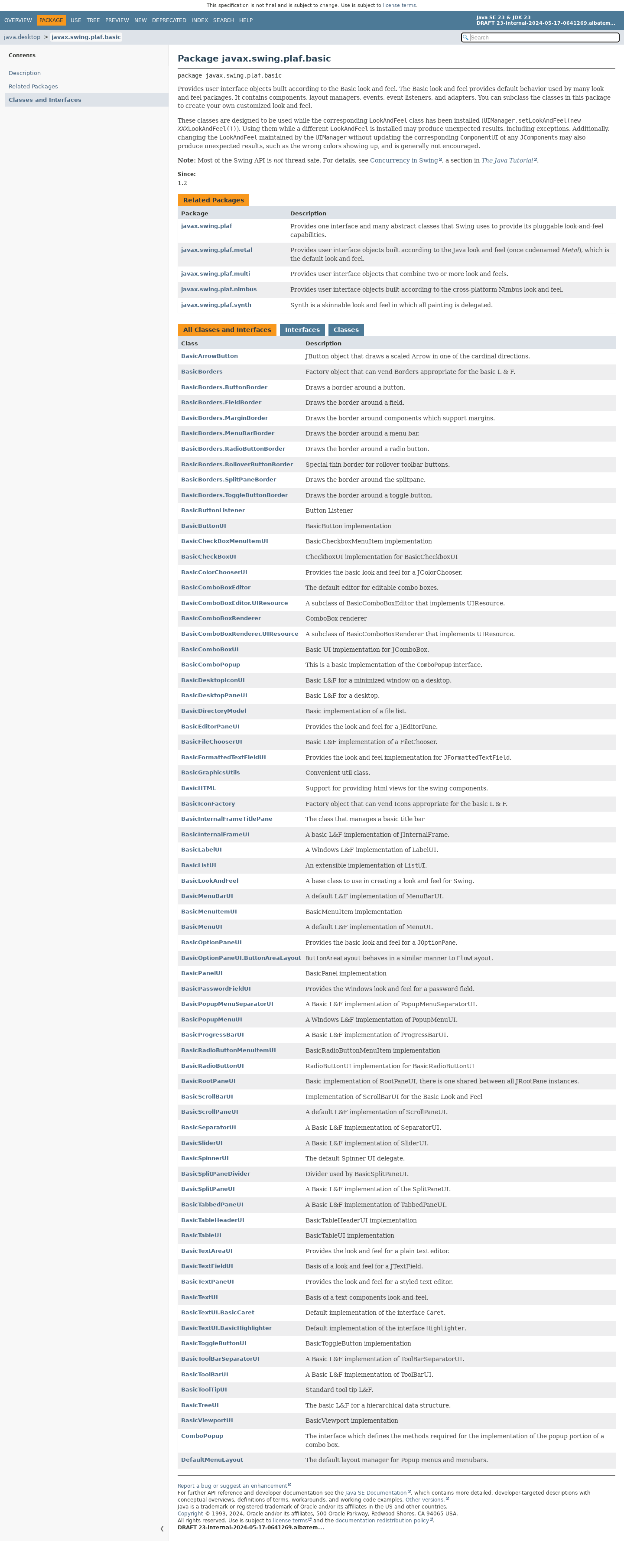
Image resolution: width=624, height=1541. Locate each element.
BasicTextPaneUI (207, 1281)
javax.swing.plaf (206, 226)
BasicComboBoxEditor (215, 587)
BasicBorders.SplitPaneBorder (228, 479)
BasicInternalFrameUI (215, 834)
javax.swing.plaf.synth (216, 305)
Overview (18, 20)
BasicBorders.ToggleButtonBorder (234, 495)
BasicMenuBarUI (207, 896)
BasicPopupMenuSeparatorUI (227, 1004)
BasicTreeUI (200, 1405)
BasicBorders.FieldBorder (221, 402)
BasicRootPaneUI (208, 1081)
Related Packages (33, 86)
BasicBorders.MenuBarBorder (227, 433)
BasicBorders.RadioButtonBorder (233, 448)
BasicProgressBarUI (212, 1034)
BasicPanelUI (202, 973)
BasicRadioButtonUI (212, 1066)
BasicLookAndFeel (209, 881)
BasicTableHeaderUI (212, 1220)
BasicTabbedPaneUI (212, 1204)
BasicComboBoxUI (210, 649)
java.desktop (22, 37)
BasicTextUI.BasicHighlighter (226, 1328)
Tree (93, 20)
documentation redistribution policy (382, 1521)
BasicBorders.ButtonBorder (224, 387)
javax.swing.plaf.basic (86, 37)
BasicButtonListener (213, 510)
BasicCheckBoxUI (208, 556)
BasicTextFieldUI (207, 1266)
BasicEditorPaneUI (210, 726)
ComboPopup (202, 1436)
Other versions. (425, 1500)
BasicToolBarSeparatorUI (220, 1359)
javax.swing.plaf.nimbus (219, 289)
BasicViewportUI (207, 1420)
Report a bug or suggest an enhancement (232, 1486)
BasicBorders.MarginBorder (224, 418)
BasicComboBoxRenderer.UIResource (240, 634)
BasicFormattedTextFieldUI (223, 757)
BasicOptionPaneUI (211, 942)
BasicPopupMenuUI (211, 1019)
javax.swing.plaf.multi (215, 273)
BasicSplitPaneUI (208, 1189)
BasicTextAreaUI (207, 1251)
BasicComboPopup (210, 664)
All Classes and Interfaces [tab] (227, 329)
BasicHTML (198, 788)
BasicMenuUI (201, 926)
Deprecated (169, 20)
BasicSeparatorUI (208, 1127)
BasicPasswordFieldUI (216, 988)
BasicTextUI (199, 1297)
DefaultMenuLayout (212, 1459)
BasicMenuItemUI (209, 911)
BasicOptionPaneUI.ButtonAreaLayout (241, 958)
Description (25, 73)
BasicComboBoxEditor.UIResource (234, 603)
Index (200, 20)
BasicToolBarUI (204, 1374)
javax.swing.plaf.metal (216, 250)
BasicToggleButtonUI (214, 1343)
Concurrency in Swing (404, 160)
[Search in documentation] (540, 37)
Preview (117, 20)
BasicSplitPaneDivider (215, 1173)
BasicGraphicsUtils (210, 772)
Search (223, 20)
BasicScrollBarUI (207, 1096)
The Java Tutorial (507, 160)
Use (76, 20)
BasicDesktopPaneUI (214, 695)
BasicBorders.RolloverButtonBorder (237, 464)
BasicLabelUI (201, 849)
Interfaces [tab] (302, 329)
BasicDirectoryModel (213, 711)
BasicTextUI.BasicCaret (217, 1312)
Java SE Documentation (376, 1493)
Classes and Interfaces (45, 100)
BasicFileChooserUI (211, 741)
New (140, 20)
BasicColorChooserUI (214, 572)
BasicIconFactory (208, 803)
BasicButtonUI (203, 526)
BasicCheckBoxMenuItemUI (224, 541)
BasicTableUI (201, 1235)
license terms (399, 5)
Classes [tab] (346, 329)
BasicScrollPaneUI (209, 1112)
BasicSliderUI (202, 1143)
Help (246, 20)
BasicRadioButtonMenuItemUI (228, 1050)
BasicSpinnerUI (205, 1158)
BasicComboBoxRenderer (221, 618)
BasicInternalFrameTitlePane (227, 819)
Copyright (190, 1514)
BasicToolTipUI (204, 1389)
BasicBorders (202, 371)
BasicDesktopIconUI (213, 680)
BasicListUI (198, 865)
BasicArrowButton (209, 356)
